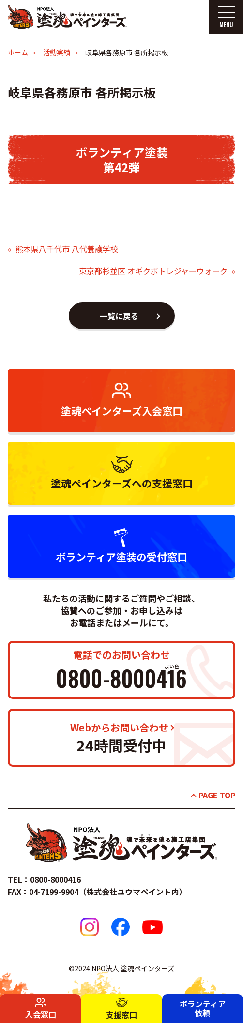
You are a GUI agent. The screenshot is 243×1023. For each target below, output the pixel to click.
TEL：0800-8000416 (44, 879)
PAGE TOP (216, 795)
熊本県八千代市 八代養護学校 (66, 249)
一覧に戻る (119, 316)
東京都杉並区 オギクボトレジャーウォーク (153, 270)
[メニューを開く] (226, 17)
